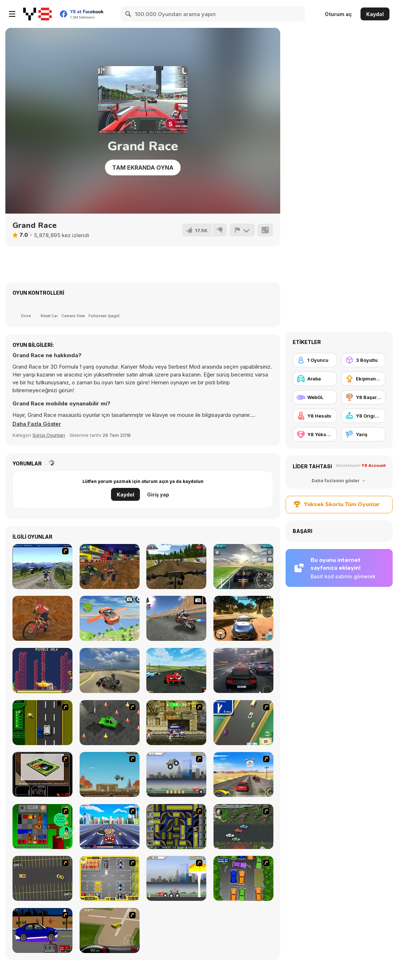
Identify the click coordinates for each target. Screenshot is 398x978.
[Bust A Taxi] (42, 722)
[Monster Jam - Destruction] (176, 774)
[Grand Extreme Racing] (176, 670)
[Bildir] (242, 230)
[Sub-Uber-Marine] (42, 670)
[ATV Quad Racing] (110, 566)
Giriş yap (158, 495)
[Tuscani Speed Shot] (243, 774)
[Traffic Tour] (243, 670)
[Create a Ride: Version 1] (42, 930)
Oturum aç (338, 14)
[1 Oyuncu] (315, 360)
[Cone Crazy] (110, 722)
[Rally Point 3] (243, 618)
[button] (37, 424)
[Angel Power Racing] (110, 826)
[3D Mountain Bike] (42, 566)
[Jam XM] (243, 826)
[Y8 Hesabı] (315, 416)
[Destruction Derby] (42, 878)
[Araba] (315, 378)
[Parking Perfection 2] (243, 878)
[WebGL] (315, 397)
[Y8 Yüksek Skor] (315, 434)
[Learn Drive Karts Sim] (110, 670)
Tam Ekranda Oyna (142, 167)
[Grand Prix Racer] (243, 566)
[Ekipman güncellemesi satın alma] (363, 378)
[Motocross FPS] (176, 566)
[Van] (243, 722)
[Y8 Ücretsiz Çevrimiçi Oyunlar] (37, 14)
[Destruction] (176, 878)
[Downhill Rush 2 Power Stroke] (42, 618)
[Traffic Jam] (42, 826)
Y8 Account (374, 465)
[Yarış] (363, 434)
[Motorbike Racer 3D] (176, 618)
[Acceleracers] (176, 826)
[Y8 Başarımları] (363, 397)
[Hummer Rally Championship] (110, 930)
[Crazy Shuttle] (176, 722)
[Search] (128, 14)
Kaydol (375, 14)
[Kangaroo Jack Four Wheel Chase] (110, 774)
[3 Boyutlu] (363, 360)
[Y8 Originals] (363, 416)
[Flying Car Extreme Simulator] (110, 618)
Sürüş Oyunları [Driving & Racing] (48, 435)
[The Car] (42, 774)
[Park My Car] (110, 878)
